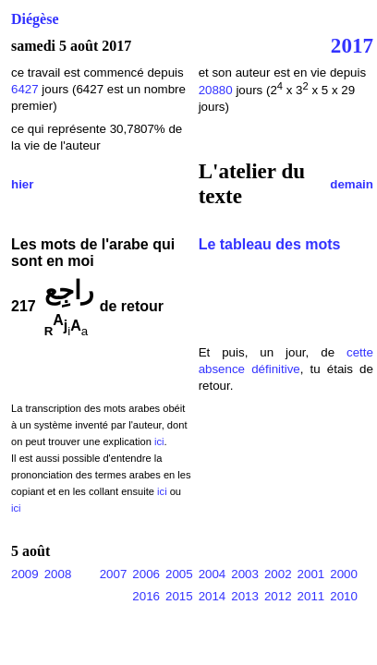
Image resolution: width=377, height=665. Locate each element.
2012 (278, 596)
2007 (114, 574)
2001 (311, 574)
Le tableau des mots (270, 244)
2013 (245, 596)
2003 (245, 574)
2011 (311, 596)
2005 (179, 574)
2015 (179, 596)
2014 (212, 596)
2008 (58, 574)
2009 (25, 574)
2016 (146, 596)
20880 (218, 90)
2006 (146, 574)
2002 (278, 574)
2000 (344, 574)
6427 (25, 89)
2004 (212, 574)
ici (159, 441)
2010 (344, 596)
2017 (352, 45)
